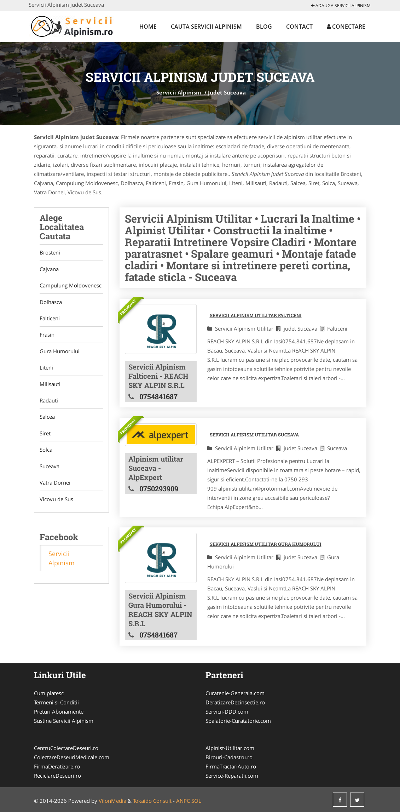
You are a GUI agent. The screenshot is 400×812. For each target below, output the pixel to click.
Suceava (49, 469)
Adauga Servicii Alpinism (341, 5)
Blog (264, 26)
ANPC (183, 800)
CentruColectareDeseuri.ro (66, 747)
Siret (45, 435)
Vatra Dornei (55, 485)
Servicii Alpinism (178, 92)
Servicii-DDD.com (226, 711)
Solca (46, 452)
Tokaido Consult (152, 800)
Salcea (47, 419)
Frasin (47, 335)
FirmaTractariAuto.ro (230, 766)
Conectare (346, 26)
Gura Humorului (60, 352)
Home (148, 26)
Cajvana (49, 269)
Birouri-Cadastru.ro (229, 757)
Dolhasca (51, 302)
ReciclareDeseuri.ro (57, 775)
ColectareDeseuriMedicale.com (71, 757)
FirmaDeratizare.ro (57, 766)
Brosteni (50, 252)
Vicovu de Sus (56, 502)
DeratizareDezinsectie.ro (235, 702)
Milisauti (50, 385)
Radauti (49, 402)
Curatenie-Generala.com (235, 693)
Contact (299, 26)
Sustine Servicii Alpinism (63, 720)
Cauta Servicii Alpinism (206, 26)
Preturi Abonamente (58, 711)
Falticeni (50, 319)
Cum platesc (49, 693)
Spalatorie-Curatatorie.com (238, 720)
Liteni (46, 369)
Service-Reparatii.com (231, 775)
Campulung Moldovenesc (71, 286)
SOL (196, 800)
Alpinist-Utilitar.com (229, 747)
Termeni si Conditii (56, 702)
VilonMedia (112, 800)
